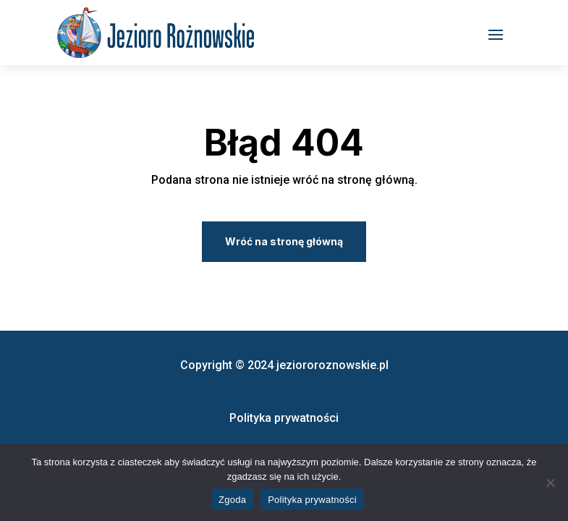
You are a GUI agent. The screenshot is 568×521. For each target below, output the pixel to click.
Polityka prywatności (312, 499)
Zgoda (232, 499)
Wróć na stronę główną (284, 241)
